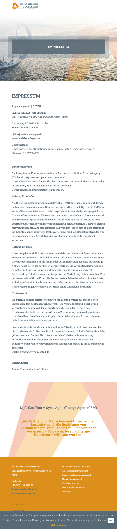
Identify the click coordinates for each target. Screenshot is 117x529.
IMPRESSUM (18, 510)
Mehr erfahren (59, 525)
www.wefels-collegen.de (26, 138)
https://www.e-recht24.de (34, 351)
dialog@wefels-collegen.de (27, 134)
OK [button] (110, 520)
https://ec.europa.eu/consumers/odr (45, 177)
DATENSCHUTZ (19, 504)
